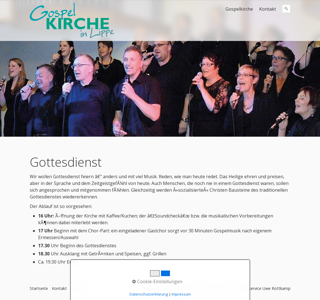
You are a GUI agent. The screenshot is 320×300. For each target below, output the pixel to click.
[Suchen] (286, 9)
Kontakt (267, 9)
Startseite (39, 288)
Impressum (81, 288)
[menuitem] (239, 9)
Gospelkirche (239, 9)
